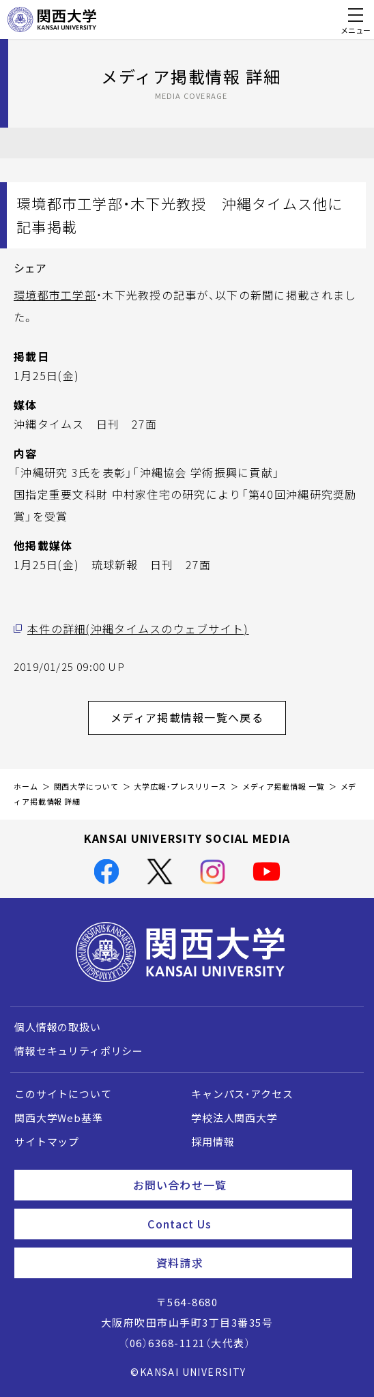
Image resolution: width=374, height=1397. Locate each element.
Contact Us (244, 1223)
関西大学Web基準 (58, 1117)
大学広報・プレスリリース (180, 786)
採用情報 (212, 1141)
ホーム (26, 786)
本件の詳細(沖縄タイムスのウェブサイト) (138, 628)
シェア (30, 267)
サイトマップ (46, 1141)
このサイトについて (63, 1093)
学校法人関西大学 (234, 1117)
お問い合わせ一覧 (237, 1185)
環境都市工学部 (55, 295)
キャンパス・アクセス (242, 1093)
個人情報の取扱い (57, 1027)
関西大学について (86, 786)
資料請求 (248, 1262)
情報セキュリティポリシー (78, 1050)
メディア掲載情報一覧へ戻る (198, 717)
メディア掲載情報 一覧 (283, 786)
